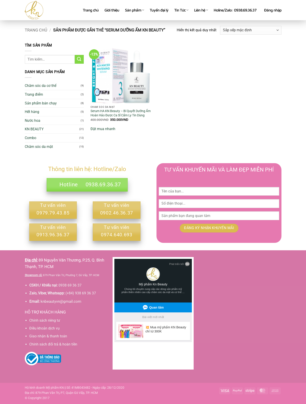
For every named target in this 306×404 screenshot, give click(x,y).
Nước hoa (32, 120)
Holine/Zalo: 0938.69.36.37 (235, 10)
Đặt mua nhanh (103, 129)
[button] (272, 10)
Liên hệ (201, 10)
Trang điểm (34, 94)
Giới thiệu (111, 10)
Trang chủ (91, 10)
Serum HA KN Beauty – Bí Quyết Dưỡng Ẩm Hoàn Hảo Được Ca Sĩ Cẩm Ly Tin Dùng (121, 113)
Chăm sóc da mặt (39, 146)
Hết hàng (32, 112)
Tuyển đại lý (159, 10)
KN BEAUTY (34, 129)
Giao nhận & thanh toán (48, 336)
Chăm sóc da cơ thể (40, 86)
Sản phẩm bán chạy (41, 103)
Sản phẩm (134, 10)
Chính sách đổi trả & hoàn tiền (53, 344)
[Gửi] (79, 59)
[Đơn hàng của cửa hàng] (250, 30)
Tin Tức (181, 10)
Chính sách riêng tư (44, 320)
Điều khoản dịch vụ (44, 328)
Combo (30, 138)
